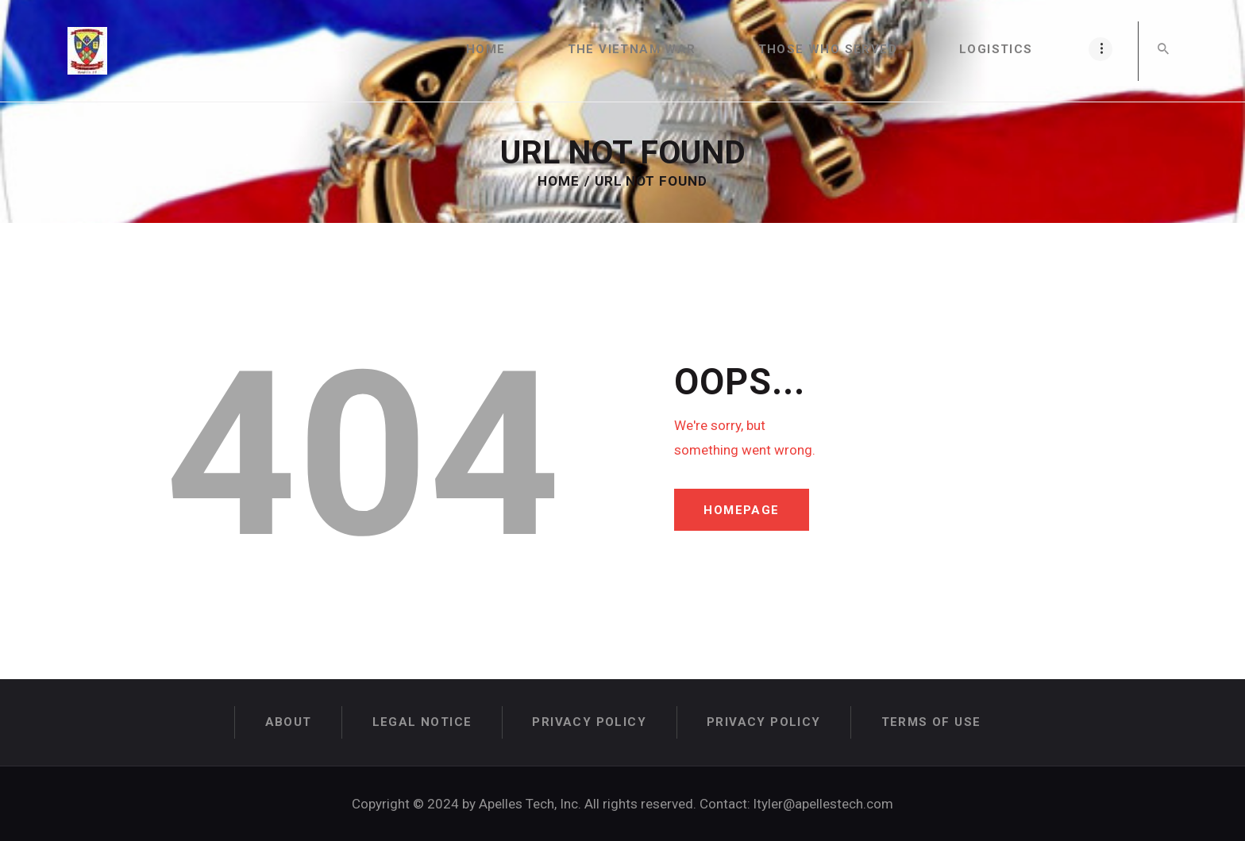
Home (559, 181)
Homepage (743, 510)
